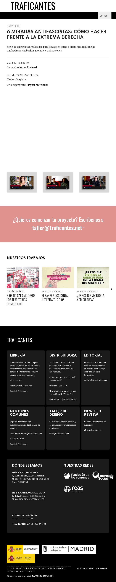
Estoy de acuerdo (85, 568)
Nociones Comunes (19, 413)
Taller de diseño (58, 413)
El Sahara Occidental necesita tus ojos (55, 297)
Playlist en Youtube (37, 85)
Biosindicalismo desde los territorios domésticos (21, 299)
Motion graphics (52, 292)
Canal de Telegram (18, 391)
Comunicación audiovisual (22, 67)
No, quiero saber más (43, 575)
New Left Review (92, 413)
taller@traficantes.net (58, 228)
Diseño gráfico (16, 292)
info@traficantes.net (22, 518)
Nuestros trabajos (26, 258)
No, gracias (101, 568)
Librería (17, 355)
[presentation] (112, 289)
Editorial (93, 355)
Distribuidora (63, 355)
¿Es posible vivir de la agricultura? (90, 297)
